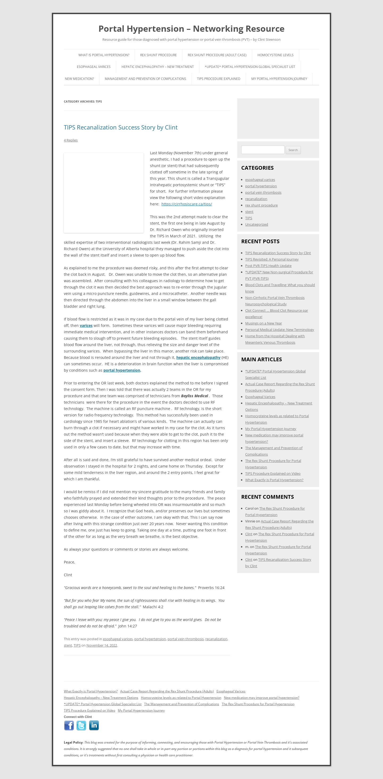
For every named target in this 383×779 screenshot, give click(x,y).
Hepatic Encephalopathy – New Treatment (158, 66)
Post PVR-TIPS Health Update (268, 265)
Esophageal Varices (94, 66)
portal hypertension (121, 370)
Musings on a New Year (263, 323)
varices (86, 325)
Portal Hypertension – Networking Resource (191, 28)
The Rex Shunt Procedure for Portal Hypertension (258, 704)
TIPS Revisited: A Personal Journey (272, 259)
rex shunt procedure (261, 205)
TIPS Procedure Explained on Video (273, 473)
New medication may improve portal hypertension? (261, 697)
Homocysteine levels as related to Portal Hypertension (181, 697)
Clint (248, 533)
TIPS (77, 645)
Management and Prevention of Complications (145, 78)
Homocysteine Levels (275, 55)
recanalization (216, 638)
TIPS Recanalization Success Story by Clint (121, 127)
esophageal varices (118, 638)
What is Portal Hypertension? (103, 55)
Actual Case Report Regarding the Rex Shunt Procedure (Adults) (167, 691)
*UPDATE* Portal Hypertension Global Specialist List (250, 66)
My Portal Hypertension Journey (279, 78)
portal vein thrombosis (186, 638)
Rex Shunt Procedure (158, 55)
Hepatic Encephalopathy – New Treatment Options (101, 697)
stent (68, 645)
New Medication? (79, 78)
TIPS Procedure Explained (218, 78)
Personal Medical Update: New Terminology (279, 329)
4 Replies (71, 140)
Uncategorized (256, 224)
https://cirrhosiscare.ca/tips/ (186, 203)
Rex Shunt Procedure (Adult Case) (217, 55)
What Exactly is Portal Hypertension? (274, 479)
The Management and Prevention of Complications (181, 704)
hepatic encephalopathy (198, 357)
